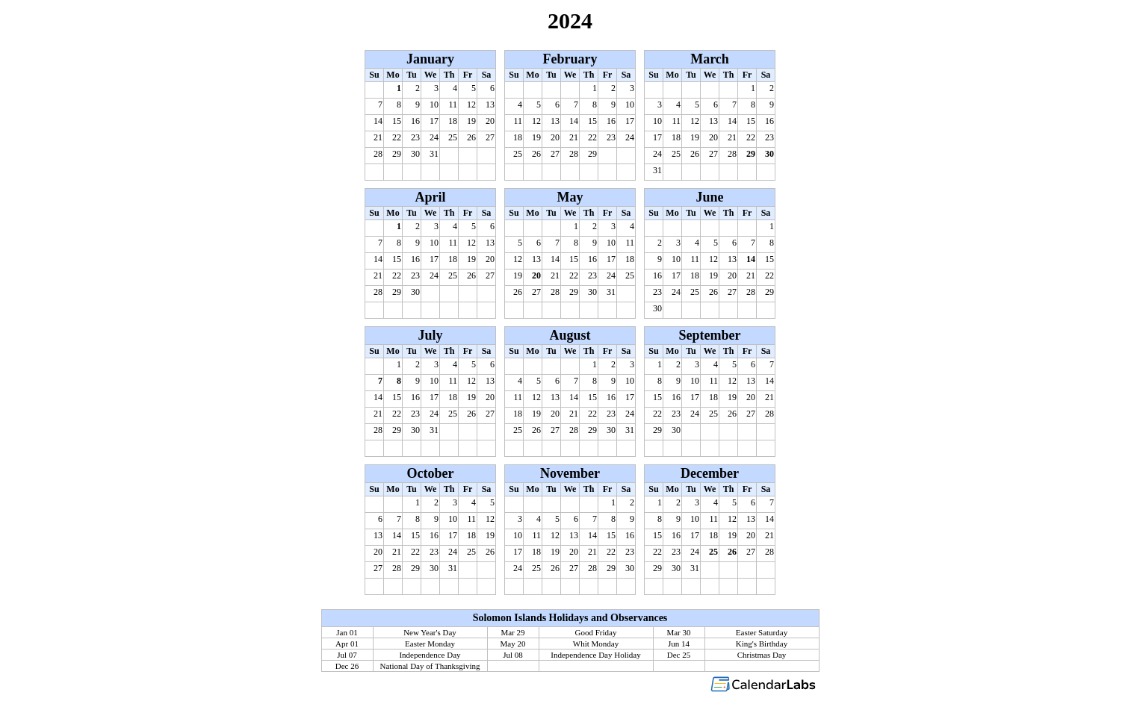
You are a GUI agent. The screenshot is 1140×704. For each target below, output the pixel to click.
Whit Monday (596, 643)
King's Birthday (762, 643)
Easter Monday (430, 643)
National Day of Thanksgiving (430, 665)
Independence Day (429, 654)
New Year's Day (429, 632)
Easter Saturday (761, 632)
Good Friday (596, 632)
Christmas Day (762, 654)
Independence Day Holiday (595, 654)
